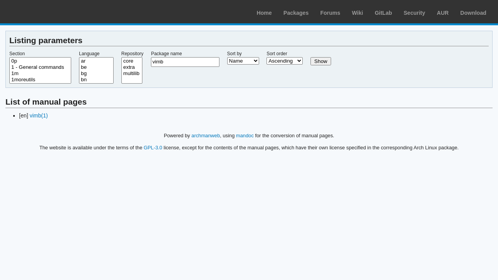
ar (96, 61)
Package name (166, 53)
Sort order (277, 53)
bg (96, 73)
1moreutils (40, 80)
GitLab (383, 13)
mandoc (245, 135)
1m (40, 73)
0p (40, 61)
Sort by (234, 53)
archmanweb (205, 135)
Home (264, 13)
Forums (330, 13)
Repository (132, 53)
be (96, 67)
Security (414, 13)
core (132, 61)
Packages (296, 13)
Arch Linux (43, 11)
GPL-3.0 (153, 147)
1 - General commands (40, 67)
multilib (132, 73)
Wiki (357, 13)
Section (17, 53)
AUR (443, 13)
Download (473, 13)
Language (89, 53)
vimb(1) (39, 115)
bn (96, 80)
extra (132, 67)
